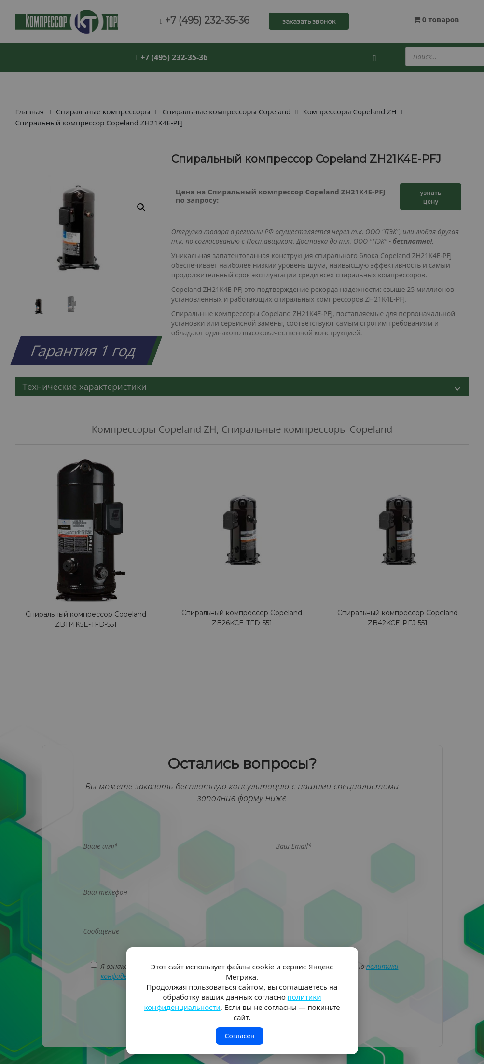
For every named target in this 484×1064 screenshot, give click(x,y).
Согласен (239, 1035)
